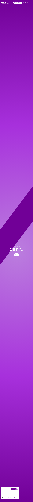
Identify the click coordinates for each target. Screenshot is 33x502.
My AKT (26, 2)
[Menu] (31, 2)
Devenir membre (17, 2)
